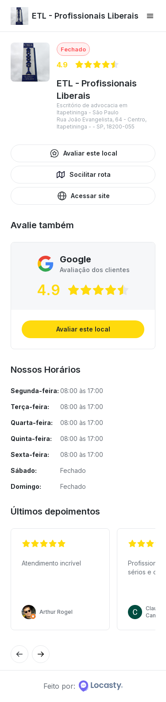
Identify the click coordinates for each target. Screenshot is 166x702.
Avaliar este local (83, 153)
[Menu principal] (150, 16)
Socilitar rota (83, 174)
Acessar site (83, 196)
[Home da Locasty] (101, 686)
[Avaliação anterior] (41, 654)
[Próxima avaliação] (19, 654)
